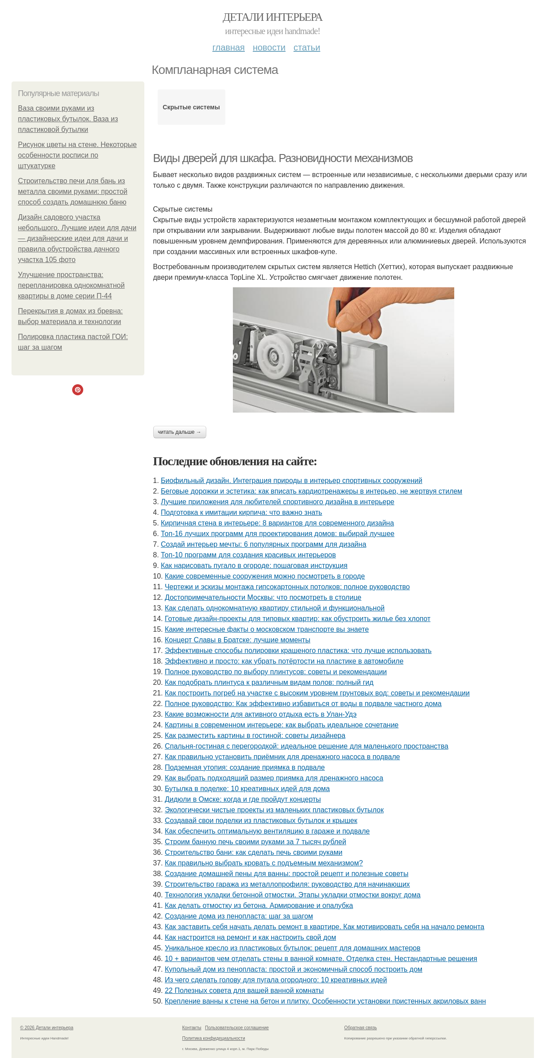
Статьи (307, 47)
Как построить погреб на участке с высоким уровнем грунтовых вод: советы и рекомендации (317, 693)
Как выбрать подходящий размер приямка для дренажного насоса (274, 778)
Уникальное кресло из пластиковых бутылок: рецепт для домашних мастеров (293, 948)
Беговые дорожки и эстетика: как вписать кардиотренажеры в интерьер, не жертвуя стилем (311, 491)
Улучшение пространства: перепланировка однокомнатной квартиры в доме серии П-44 (71, 285)
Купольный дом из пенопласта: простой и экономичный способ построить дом (293, 969)
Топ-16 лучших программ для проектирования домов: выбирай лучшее (277, 533)
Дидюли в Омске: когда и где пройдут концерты (243, 799)
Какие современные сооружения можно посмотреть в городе (265, 576)
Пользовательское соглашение (237, 1027)
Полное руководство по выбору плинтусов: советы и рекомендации (276, 672)
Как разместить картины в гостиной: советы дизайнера (255, 735)
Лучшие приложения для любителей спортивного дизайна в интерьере (277, 502)
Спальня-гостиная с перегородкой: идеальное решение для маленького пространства (306, 746)
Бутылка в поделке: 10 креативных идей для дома (247, 788)
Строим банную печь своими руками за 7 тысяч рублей (255, 842)
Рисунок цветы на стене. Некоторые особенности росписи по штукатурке (77, 155)
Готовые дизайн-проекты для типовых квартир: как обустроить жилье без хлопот (297, 618)
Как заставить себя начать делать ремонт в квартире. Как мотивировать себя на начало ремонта (324, 927)
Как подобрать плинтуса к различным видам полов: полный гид (269, 682)
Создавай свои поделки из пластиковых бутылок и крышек (261, 820)
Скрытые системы (191, 107)
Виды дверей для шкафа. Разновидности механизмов (283, 158)
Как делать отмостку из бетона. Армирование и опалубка (259, 905)
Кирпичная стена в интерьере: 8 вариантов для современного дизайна (277, 523)
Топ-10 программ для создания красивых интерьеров (248, 555)
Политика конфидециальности (213, 1038)
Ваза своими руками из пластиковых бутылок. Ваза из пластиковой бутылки (68, 118)
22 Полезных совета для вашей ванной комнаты (244, 990)
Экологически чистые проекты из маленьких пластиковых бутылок (274, 810)
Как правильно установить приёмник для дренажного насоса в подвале (282, 757)
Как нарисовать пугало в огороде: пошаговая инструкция (254, 565)
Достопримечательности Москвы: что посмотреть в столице (263, 597)
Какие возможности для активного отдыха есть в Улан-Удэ (260, 714)
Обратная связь (360, 1027)
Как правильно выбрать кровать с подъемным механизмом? (264, 863)
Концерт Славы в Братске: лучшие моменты (237, 640)
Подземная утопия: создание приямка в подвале (245, 767)
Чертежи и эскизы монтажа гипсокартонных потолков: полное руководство (287, 587)
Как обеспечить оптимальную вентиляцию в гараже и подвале (267, 831)
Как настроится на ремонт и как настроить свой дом (250, 937)
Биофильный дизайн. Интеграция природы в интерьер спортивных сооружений (291, 480)
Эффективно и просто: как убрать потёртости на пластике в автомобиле (284, 661)
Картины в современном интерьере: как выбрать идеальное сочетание (281, 725)
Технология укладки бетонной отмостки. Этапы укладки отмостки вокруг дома (293, 895)
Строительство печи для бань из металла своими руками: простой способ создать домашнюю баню (73, 191)
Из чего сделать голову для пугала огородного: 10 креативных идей (276, 980)
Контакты (191, 1027)
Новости (269, 47)
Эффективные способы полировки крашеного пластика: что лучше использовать (298, 650)
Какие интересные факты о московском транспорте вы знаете (267, 629)
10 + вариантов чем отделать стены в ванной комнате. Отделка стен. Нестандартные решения (321, 958)
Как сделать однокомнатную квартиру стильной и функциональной (275, 608)
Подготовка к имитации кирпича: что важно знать (241, 512)
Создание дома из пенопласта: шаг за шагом (239, 916)
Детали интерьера (272, 17)
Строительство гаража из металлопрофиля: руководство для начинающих (287, 884)
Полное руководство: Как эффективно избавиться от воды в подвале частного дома (303, 703)
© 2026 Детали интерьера (46, 1027)
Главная (229, 47)
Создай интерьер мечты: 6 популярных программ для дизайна (263, 544)
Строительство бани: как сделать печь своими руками (253, 852)
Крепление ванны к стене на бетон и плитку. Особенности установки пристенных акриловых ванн (325, 1001)
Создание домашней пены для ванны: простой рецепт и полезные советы (286, 873)
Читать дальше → (179, 432)
